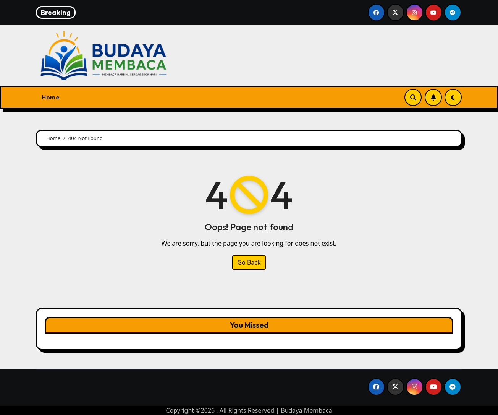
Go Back (248, 262)
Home (51, 97)
